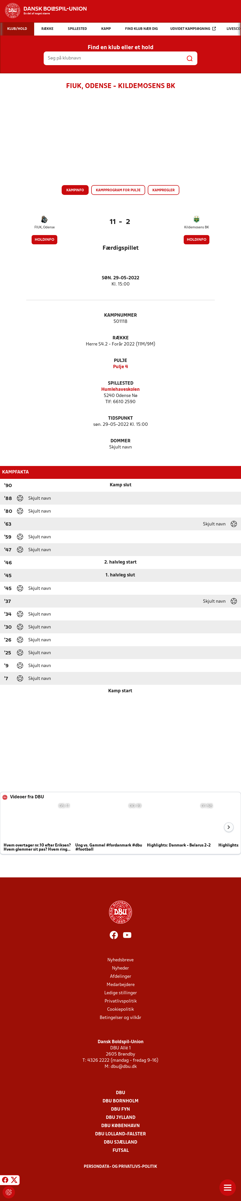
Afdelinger (120, 976)
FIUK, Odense (44, 227)
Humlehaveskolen (120, 389)
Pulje (120, 361)
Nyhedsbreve (120, 960)
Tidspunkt (120, 418)
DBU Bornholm (120, 1101)
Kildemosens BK (196, 227)
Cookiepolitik (120, 1009)
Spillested (120, 383)
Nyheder (120, 968)
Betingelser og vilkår (120, 1018)
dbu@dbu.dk (124, 1067)
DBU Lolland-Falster (120, 1134)
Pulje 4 (120, 367)
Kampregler (163, 190)
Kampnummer (120, 315)
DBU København (120, 1126)
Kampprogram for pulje (118, 190)
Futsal (121, 1150)
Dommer (120, 441)
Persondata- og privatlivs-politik (120, 1167)
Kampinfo (75, 190)
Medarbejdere (121, 985)
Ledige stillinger (120, 993)
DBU (120, 1093)
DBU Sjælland (120, 1142)
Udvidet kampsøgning (193, 29)
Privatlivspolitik (121, 1001)
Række (121, 338)
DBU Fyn (120, 1109)
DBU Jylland (120, 1118)
